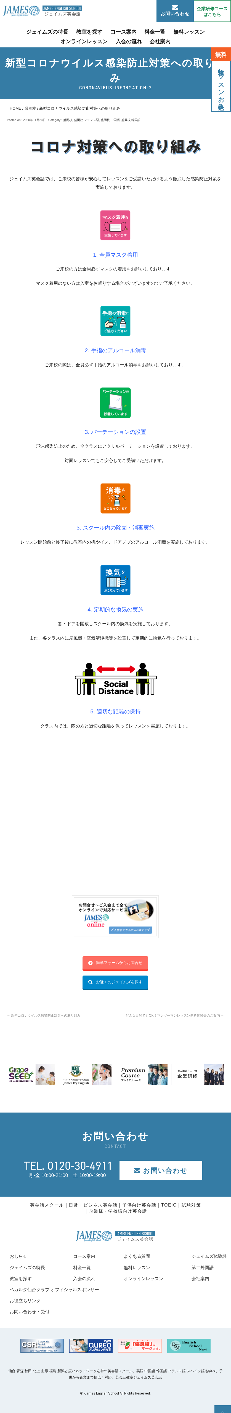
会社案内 (130, 39)
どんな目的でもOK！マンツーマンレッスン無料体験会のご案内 (175, 1015)
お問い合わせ (175, 10)
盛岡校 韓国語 (130, 120)
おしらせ (20, 1256)
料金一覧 (126, 31)
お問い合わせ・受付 (32, 1311)
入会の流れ (103, 39)
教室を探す (68, 31)
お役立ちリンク (27, 1300)
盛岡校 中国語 (110, 120)
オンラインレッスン (197, 31)
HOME (15, 108)
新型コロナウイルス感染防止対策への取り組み (44, 1015)
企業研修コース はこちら (212, 11)
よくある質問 (135, 1256)
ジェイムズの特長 (31, 31)
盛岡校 (30, 108)
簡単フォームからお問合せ (115, 962)
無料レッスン (156, 31)
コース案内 (98, 31)
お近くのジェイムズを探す (115, 982)
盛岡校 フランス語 (86, 120)
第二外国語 (199, 1267)
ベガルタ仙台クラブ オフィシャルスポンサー (60, 1289)
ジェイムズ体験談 (207, 1256)
